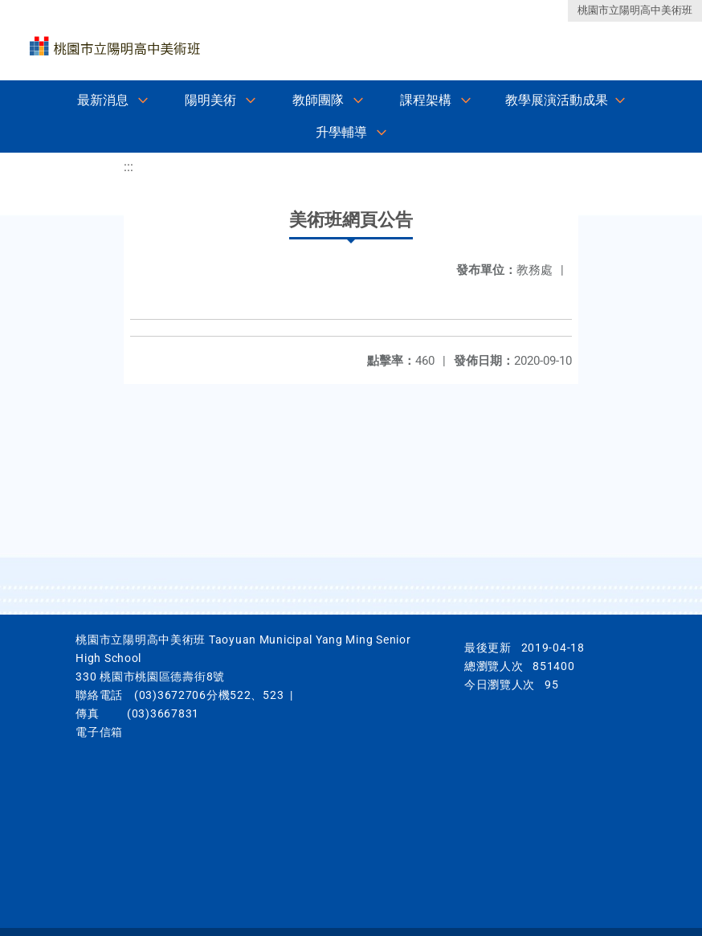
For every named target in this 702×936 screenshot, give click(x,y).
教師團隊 (318, 100)
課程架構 (425, 100)
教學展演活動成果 (556, 100)
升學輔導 (341, 132)
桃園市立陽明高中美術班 (635, 10)
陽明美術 (210, 100)
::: (128, 166)
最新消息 (103, 100)
